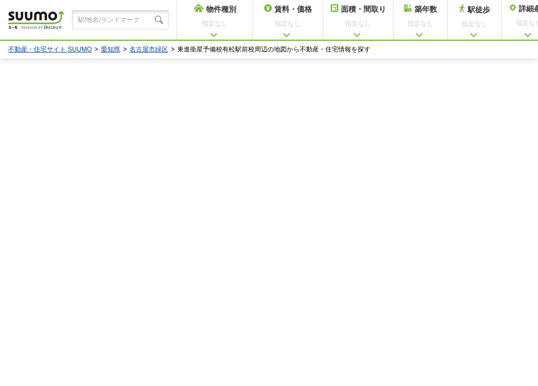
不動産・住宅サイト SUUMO (50, 49)
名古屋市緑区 (148, 49)
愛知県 (110, 49)
